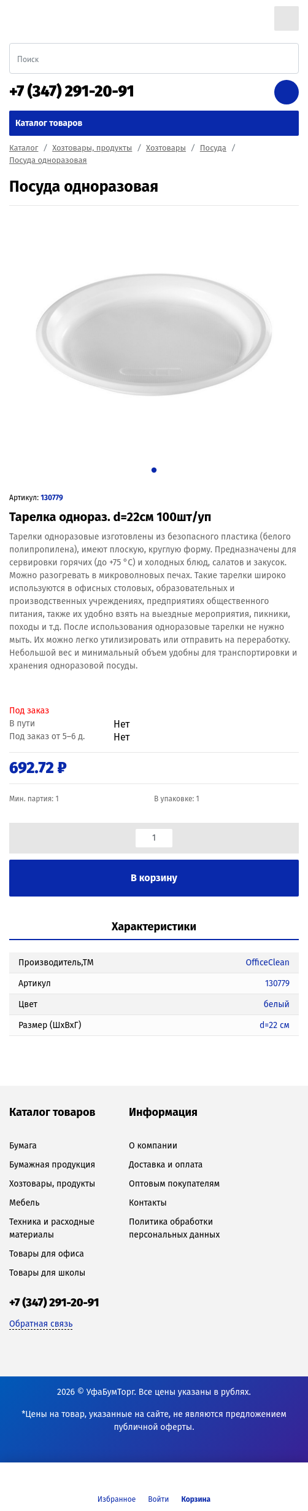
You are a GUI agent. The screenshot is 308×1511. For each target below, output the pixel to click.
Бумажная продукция (52, 1165)
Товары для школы (47, 1273)
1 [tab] (154, 469)
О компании (153, 1145)
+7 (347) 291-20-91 (71, 91)
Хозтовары (166, 147)
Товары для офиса (46, 1254)
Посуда (213, 147)
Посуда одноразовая (48, 160)
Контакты (148, 1203)
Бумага (23, 1145)
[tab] (154, 927)
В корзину (154, 878)
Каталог (23, 147)
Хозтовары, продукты (92, 147)
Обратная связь (40, 1324)
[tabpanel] (154, 335)
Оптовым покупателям (174, 1184)
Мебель (24, 1203)
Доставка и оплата (165, 1165)
